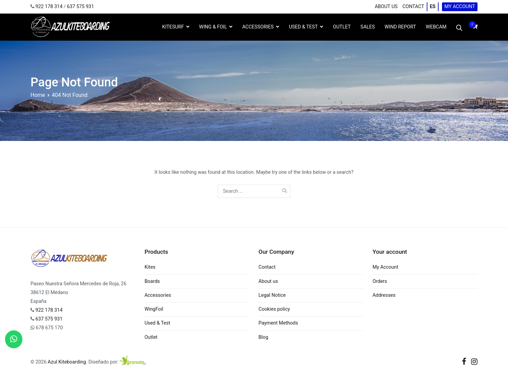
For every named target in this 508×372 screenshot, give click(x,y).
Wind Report (400, 27)
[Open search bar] (459, 27)
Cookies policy (274, 309)
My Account (459, 6)
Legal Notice (271, 295)
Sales (367, 27)
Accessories (258, 27)
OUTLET (342, 27)
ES (433, 6)
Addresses (384, 295)
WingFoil (154, 309)
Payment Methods (278, 323)
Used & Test (303, 27)
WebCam (436, 27)
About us (386, 6)
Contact (413, 6)
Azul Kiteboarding (67, 362)
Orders (380, 281)
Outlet (151, 337)
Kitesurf (173, 27)
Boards (152, 281)
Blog (263, 337)
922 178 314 (49, 6)
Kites (150, 267)
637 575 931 (80, 6)
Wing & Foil (213, 27)
